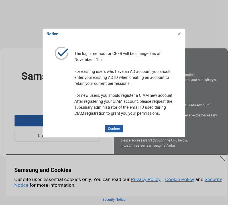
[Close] (179, 34)
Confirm (114, 129)
